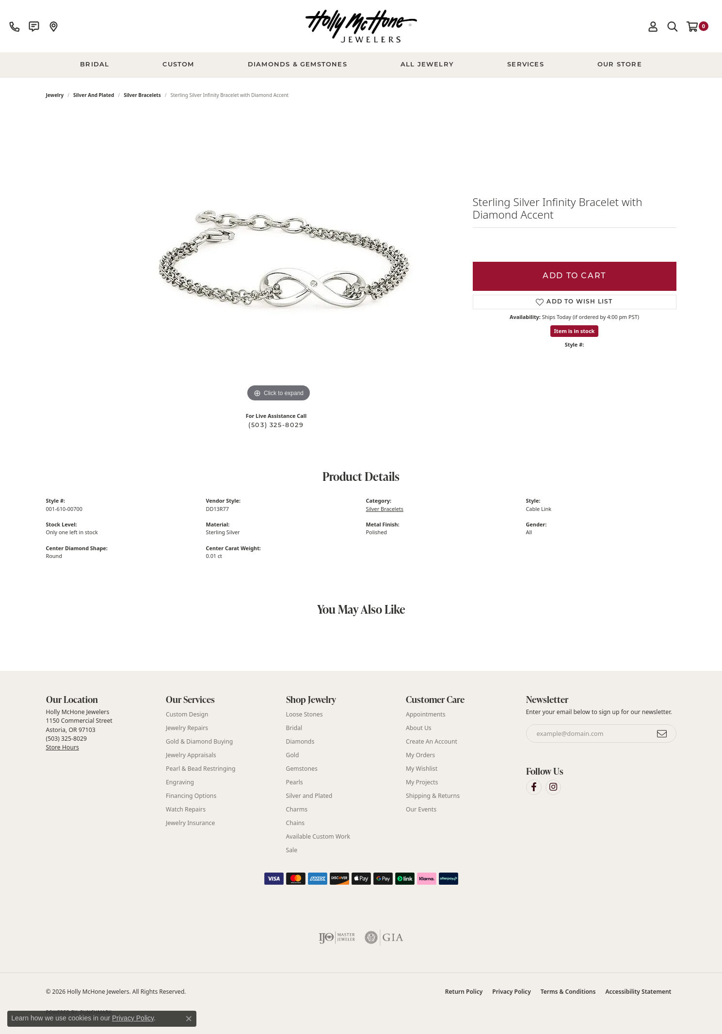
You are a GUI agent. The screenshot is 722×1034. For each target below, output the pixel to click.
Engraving (180, 782)
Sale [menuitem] (292, 850)
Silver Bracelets (142, 95)
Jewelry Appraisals (191, 755)
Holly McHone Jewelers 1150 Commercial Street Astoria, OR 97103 (79, 729)
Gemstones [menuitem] (302, 768)
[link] (14, 26)
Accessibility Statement (638, 991)
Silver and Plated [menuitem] (309, 796)
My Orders (420, 755)
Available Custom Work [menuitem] (318, 836)
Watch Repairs (186, 809)
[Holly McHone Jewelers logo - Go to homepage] (361, 26)
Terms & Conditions (568, 991)
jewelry (55, 95)
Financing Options (191, 796)
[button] (653, 26)
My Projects (422, 782)
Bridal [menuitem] (294, 728)
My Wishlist (421, 768)
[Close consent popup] (189, 1018)
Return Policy (463, 991)
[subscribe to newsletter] (662, 733)
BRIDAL (94, 65)
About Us (419, 728)
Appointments (426, 714)
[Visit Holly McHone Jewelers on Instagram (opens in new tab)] (553, 787)
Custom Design (187, 714)
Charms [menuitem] (297, 809)
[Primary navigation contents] (361, 65)
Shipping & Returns (433, 796)
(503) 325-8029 (276, 425)
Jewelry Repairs (187, 728)
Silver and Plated (93, 95)
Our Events (421, 809)
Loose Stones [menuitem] (304, 714)
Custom (178, 65)
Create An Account (431, 741)
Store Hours (62, 747)
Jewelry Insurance (190, 823)
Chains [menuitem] (295, 823)
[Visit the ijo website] (337, 937)
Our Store (619, 65)
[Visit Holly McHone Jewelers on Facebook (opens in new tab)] (534, 787)
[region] (278, 258)
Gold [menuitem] (292, 755)
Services (525, 65)
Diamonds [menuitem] (300, 741)
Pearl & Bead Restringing (200, 768)
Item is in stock (574, 330)
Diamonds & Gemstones (297, 65)
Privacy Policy (511, 991)
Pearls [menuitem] (294, 782)
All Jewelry (427, 65)
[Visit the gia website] (384, 937)
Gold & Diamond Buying (199, 741)
